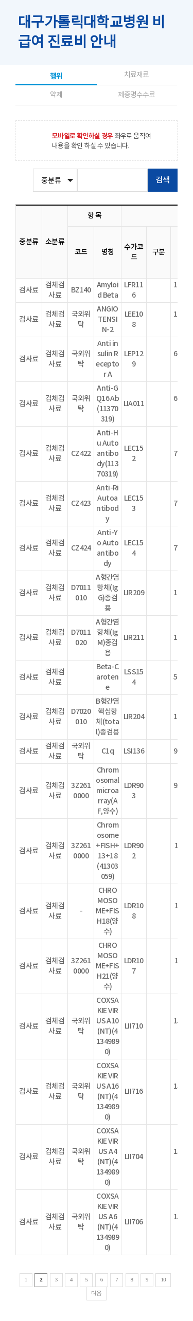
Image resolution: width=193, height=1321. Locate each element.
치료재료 (136, 75)
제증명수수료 (136, 95)
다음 (96, 1293)
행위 (56, 76)
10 (163, 1279)
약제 (56, 95)
